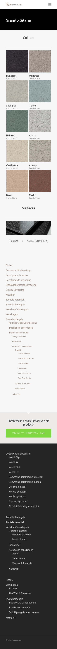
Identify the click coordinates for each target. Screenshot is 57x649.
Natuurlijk (16, 394)
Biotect (9, 265)
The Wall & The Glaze (20, 593)
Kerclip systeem (17, 491)
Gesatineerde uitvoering (18, 280)
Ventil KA (14, 462)
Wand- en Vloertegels (17, 309)
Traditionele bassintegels (21, 328)
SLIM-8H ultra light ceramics (24, 506)
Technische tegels (15, 304)
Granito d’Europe (24, 354)
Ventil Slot (14, 467)
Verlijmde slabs (17, 486)
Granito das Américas (26, 359)
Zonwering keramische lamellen (26, 477)
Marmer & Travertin (23, 384)
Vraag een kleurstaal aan (28, 433)
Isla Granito (22, 368)
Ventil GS (14, 472)
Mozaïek (10, 294)
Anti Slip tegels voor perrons (23, 323)
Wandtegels (12, 314)
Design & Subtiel (19, 336)
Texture (13, 588)
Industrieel (16, 341)
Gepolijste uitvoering (17, 275)
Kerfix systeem (17, 496)
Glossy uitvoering (15, 289)
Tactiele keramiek (15, 299)
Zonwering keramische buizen (25, 481)
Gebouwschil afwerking (18, 270)
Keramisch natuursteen (22, 346)
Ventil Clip (14, 457)
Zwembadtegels (14, 319)
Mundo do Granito (24, 373)
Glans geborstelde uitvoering (21, 285)
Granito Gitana (23, 363)
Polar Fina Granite (24, 378)
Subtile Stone (19, 539)
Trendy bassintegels (18, 332)
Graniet (18, 350)
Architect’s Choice (21, 534)
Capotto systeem (18, 501)
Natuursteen (20, 389)
